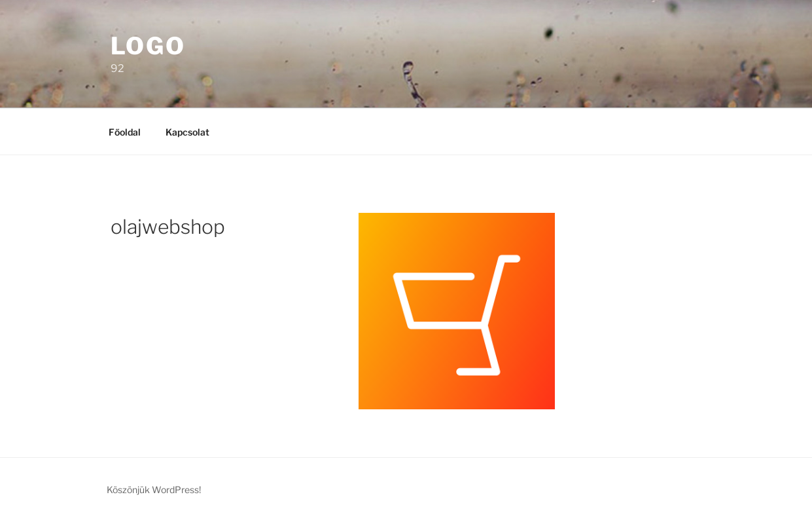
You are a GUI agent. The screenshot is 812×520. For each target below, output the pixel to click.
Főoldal (125, 132)
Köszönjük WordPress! (154, 489)
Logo (148, 45)
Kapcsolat (187, 132)
